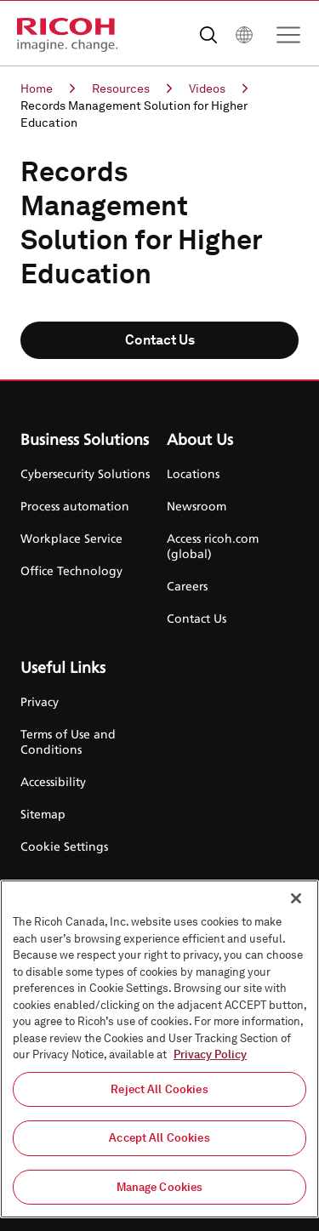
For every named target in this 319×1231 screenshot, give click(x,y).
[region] (159, 1054)
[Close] (296, 903)
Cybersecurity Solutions (85, 473)
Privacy (39, 701)
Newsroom (196, 506)
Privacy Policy (210, 1059)
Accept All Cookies (159, 1143)
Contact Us (160, 340)
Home (47, 88)
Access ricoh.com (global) (213, 546)
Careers (187, 585)
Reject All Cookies (159, 1093)
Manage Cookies (160, 1192)
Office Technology (71, 570)
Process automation (74, 506)
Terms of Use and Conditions (68, 741)
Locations (193, 473)
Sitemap (43, 813)
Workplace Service (71, 538)
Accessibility (53, 781)
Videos (218, 88)
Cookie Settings (64, 846)
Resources (132, 88)
